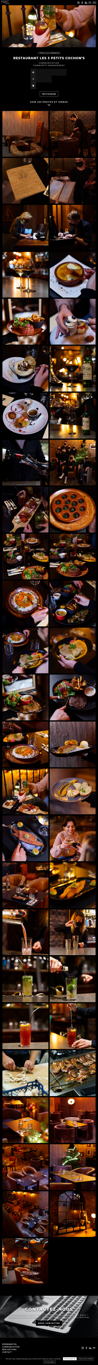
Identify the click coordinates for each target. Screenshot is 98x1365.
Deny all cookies (86, 1359)
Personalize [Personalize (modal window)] (49, 1362)
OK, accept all (70, 1359)
